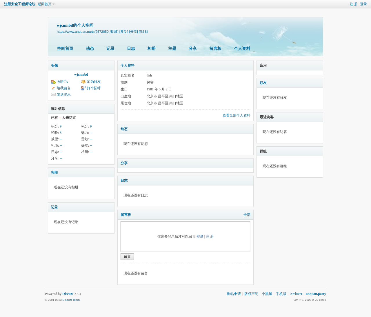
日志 (131, 48)
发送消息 (64, 94)
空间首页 (65, 48)
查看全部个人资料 (236, 115)
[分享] (133, 31)
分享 (193, 48)
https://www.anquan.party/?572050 (83, 31)
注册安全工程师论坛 (19, 4)
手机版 (281, 294)
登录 (363, 4)
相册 (152, 48)
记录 (110, 48)
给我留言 (64, 88)
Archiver (296, 294)
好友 (263, 83)
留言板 (215, 48)
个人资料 (242, 48)
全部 (246, 215)
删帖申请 (234, 294)
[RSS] (143, 31)
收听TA (62, 82)
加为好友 (94, 82)
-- (91, 133)
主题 (172, 48)
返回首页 (45, 4)
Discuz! (67, 294)
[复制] (123, 31)
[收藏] (114, 31)
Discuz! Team (71, 299)
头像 (54, 65)
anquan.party (316, 294)
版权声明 (251, 294)
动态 (90, 48)
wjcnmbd (81, 74)
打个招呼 (94, 88)
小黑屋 (267, 294)
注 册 (354, 4)
